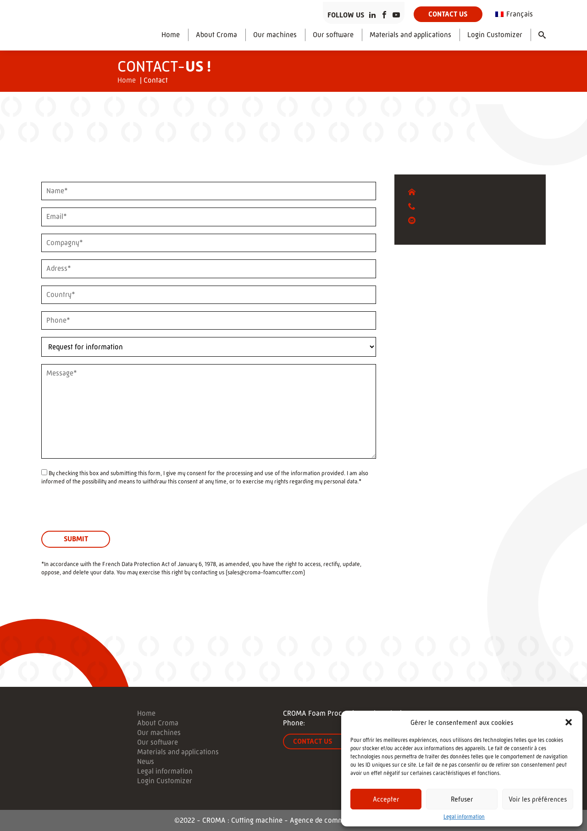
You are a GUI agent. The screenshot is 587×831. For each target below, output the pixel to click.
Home (170, 34)
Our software (333, 34)
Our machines (275, 34)
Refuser (462, 799)
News (145, 761)
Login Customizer (494, 34)
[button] (568, 722)
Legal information (464, 817)
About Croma (216, 34)
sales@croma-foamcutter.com (265, 572)
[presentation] (111, 513)
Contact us (447, 14)
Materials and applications (410, 34)
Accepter (386, 799)
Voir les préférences (538, 799)
